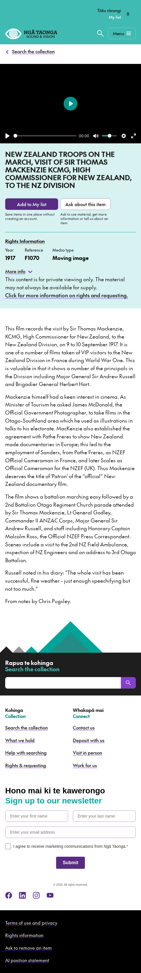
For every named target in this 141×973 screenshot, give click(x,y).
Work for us (85, 765)
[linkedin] (22, 895)
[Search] (128, 683)
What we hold (20, 740)
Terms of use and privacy (31, 922)
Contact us (84, 727)
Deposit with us (88, 740)
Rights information (24, 935)
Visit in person (87, 752)
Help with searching (26, 752)
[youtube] (50, 895)
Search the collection (33, 51)
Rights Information (25, 241)
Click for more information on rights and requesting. (66, 295)
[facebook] (8, 895)
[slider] (45, 135)
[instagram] (36, 895)
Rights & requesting (25, 765)
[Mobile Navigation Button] (122, 33)
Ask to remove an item (28, 948)
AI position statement (27, 960)
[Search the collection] (100, 33)
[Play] (7, 135)
